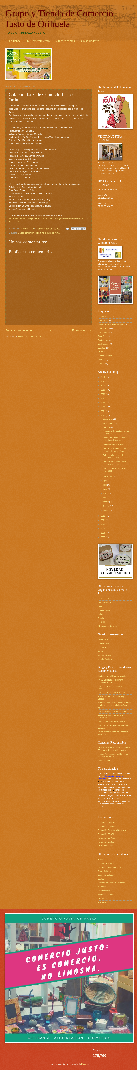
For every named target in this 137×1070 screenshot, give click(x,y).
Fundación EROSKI (106, 834)
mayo (106, 493)
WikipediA (102, 902)
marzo (106, 502)
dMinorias (102, 887)
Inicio (52, 330)
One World (102, 898)
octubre (106, 427)
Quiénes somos (65, 41)
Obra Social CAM (105, 846)
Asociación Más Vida (107, 863)
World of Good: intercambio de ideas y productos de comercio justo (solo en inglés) (114, 705)
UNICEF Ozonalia (105, 760)
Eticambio (102, 647)
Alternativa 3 (103, 598)
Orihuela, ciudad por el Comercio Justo (113, 456)
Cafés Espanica (105, 639)
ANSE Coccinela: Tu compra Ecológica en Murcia (110, 681)
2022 (103, 377)
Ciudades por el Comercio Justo (112, 676)
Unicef (100, 614)
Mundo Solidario (105, 659)
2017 (103, 398)
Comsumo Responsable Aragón (112, 711)
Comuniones (103, 332)
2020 (103, 385)
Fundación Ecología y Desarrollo (112, 830)
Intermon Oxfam (105, 655)
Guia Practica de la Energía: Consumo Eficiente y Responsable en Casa (115, 749)
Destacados (103, 340)
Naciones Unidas (105, 894)
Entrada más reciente (18, 330)
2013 (103, 415)
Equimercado (103, 643)
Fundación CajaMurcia (108, 822)
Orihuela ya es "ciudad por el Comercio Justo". (115, 463)
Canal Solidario (104, 871)
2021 (103, 381)
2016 (103, 402)
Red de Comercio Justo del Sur (111, 721)
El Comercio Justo (38, 41)
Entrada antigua (82, 330)
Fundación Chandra (106, 826)
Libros (100, 352)
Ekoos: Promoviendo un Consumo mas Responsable (113, 755)
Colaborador (103, 328)
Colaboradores (90, 41)
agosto (106, 480)
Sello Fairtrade (104, 602)
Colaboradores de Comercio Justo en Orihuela (115, 439)
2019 (103, 390)
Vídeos (101, 363)
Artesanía (102, 320)
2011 (103, 520)
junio (105, 489)
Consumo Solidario (106, 875)
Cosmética (102, 336)
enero (106, 510)
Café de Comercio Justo (113, 444)
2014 (103, 411)
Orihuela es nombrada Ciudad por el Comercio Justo (116, 449)
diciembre (107, 419)
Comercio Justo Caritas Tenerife (112, 692)
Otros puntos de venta (107, 626)
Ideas (100, 651)
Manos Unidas (104, 890)
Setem (100, 606)
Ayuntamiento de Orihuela (109, 867)
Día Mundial (103, 344)
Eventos (101, 348)
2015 (103, 407)
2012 (103, 516)
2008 (103, 533)
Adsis (100, 859)
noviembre (108, 423)
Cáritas (101, 879)
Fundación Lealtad (106, 842)
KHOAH (101, 622)
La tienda (15, 41)
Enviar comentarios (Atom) (29, 336)
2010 (103, 524)
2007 (103, 537)
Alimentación (103, 316)
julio (105, 485)
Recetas (101, 359)
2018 (103, 394)
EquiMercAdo (104, 610)
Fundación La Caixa (106, 838)
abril (105, 497)
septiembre (108, 476)
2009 (103, 528)
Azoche (101, 618)
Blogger (84, 1064)
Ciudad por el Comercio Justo (31, 233)
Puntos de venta (52, 233)
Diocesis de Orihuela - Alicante (111, 883)
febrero (106, 506)
